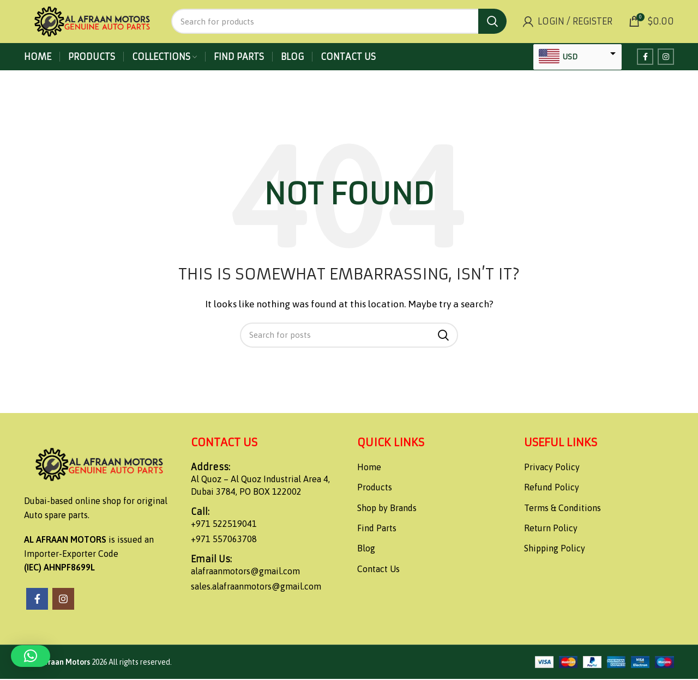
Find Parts (376, 529)
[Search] (339, 21)
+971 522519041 (224, 525)
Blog (366, 549)
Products (374, 488)
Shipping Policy (554, 549)
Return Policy (550, 529)
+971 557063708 (224, 539)
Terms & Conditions (562, 508)
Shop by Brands (387, 508)
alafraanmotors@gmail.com (245, 572)
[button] (30, 656)
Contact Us (378, 569)
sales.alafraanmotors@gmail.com (256, 587)
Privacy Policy (552, 467)
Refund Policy (551, 488)
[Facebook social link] (645, 58)
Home (369, 467)
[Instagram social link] (666, 58)
